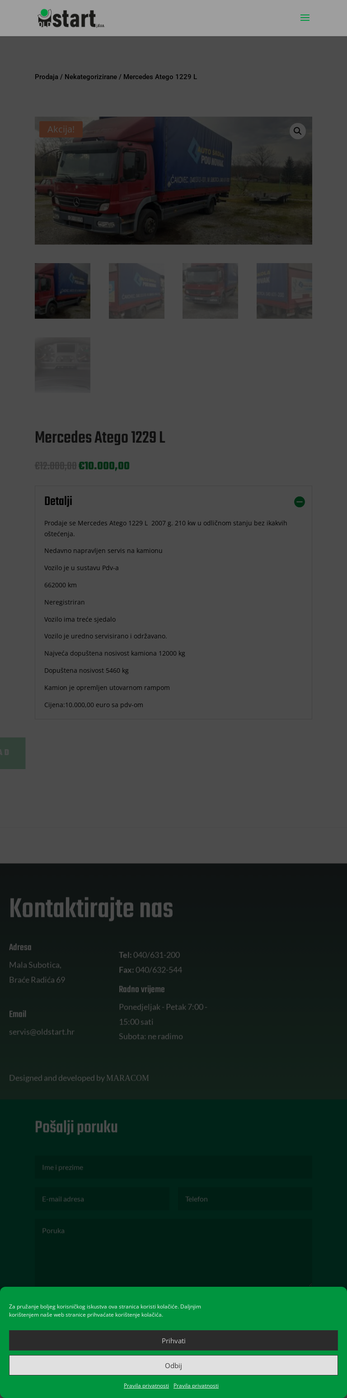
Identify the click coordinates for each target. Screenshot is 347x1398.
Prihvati (174, 1340)
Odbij (173, 1365)
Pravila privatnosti (146, 1385)
